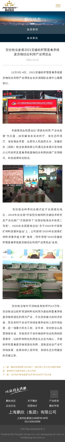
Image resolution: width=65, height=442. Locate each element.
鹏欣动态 (11, 400)
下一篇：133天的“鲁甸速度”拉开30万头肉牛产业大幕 (27, 374)
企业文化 (11, 405)
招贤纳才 (32, 405)
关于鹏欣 (32, 400)
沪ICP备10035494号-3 (32, 429)
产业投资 (54, 400)
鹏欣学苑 (54, 405)
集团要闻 (32, 29)
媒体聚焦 (32, 38)
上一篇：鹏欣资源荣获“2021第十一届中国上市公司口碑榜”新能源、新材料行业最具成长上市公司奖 (32, 369)
